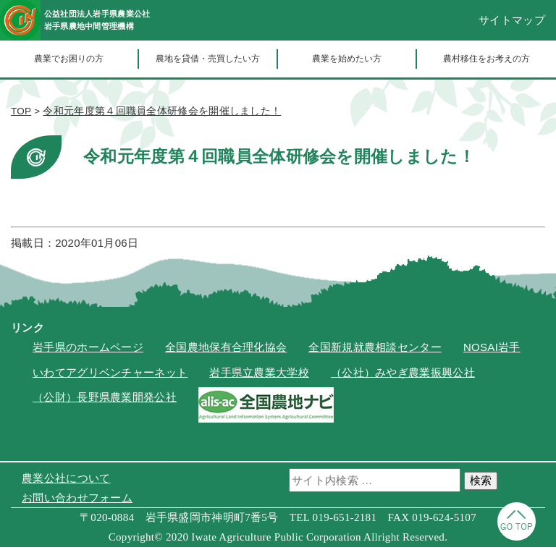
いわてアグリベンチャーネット (110, 375)
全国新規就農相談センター (375, 350)
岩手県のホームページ (88, 350)
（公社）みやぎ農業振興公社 (403, 375)
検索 (481, 483)
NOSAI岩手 (492, 350)
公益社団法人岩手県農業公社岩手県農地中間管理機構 (119, 21)
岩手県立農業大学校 (259, 375)
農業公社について (66, 481)
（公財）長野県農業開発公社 (105, 400)
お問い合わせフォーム (77, 500)
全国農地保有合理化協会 (226, 350)
